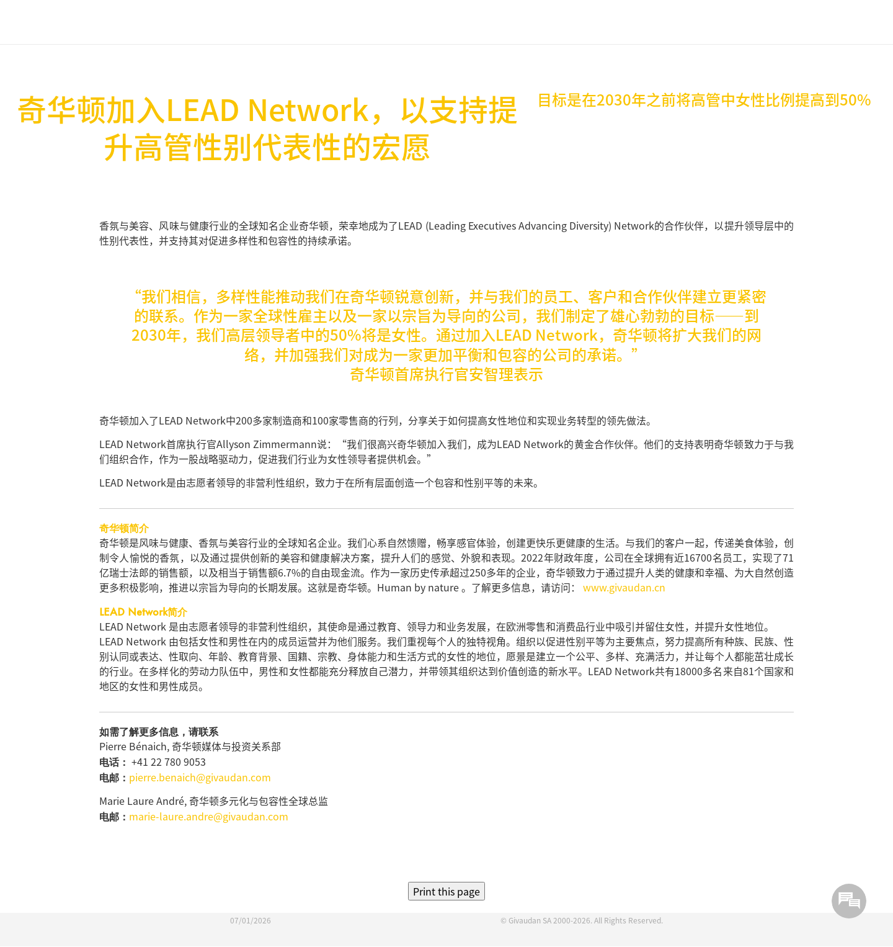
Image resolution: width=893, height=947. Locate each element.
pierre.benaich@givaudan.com (200, 777)
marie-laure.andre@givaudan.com (208, 816)
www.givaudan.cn (624, 587)
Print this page (446, 891)
